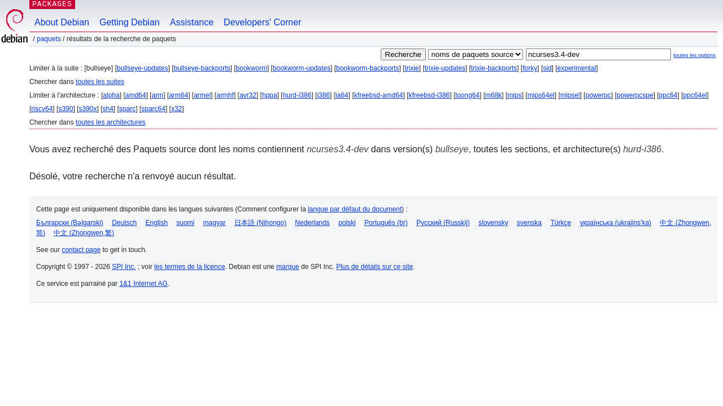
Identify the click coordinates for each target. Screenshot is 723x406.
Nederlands (312, 223)
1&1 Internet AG (143, 284)
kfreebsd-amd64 (378, 95)
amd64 (135, 95)
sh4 (107, 109)
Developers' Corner (262, 22)
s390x (88, 109)
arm (157, 95)
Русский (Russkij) (443, 223)
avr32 (247, 95)
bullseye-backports (201, 68)
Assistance (192, 22)
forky (529, 68)
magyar (214, 223)
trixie (411, 68)
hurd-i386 (297, 95)
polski (347, 223)
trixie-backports (494, 68)
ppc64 (668, 95)
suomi (185, 223)
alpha (111, 95)
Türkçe (560, 223)
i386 (323, 95)
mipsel (570, 95)
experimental (577, 68)
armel (202, 95)
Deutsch (124, 223)
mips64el (541, 95)
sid (547, 68)
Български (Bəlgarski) (69, 223)
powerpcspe (635, 95)
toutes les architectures (110, 122)
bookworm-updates (301, 68)
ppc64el (695, 95)
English (157, 223)
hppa (269, 95)
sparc (127, 109)
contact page (81, 250)
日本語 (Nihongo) (260, 223)
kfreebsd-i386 (429, 95)
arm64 (178, 95)
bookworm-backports (367, 68)
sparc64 (153, 109)
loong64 (467, 95)
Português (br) (386, 223)
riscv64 (42, 109)
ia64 (342, 95)
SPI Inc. (124, 267)
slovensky (493, 223)
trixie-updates (445, 68)
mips (514, 95)
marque (287, 267)
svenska (529, 223)
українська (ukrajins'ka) (615, 223)
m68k (493, 95)
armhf (225, 95)
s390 (65, 109)
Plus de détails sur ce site (374, 267)
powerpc (598, 95)
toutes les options (694, 55)
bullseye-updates (142, 68)
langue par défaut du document (355, 209)
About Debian (61, 22)
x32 (176, 109)
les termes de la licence (189, 267)
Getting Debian (129, 22)
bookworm (251, 68)
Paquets (49, 39)
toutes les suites (100, 82)
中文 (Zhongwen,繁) (84, 233)
